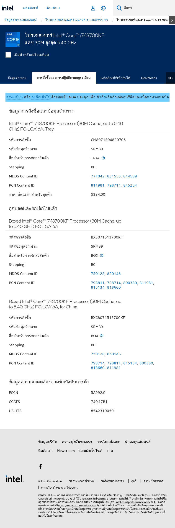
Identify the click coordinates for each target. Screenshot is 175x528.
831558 (114, 176)
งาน (110, 451)
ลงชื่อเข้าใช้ (40, 97)
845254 (130, 185)
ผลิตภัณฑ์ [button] (30, 8)
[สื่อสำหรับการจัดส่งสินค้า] (103, 158)
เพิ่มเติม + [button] (53, 8)
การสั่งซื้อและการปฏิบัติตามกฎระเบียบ (63, 78)
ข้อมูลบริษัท (47, 442)
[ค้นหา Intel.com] (148, 8)
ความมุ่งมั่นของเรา (77, 442)
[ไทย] (103, 8)
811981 (98, 185)
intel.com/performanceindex (133, 502)
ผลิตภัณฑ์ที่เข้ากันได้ (115, 78)
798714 (114, 185)
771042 (98, 176)
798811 (98, 283)
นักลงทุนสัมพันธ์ (138, 442)
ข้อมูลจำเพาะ (17, 78)
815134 (98, 287)
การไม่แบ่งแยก (108, 442)
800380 (130, 283)
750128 (98, 274)
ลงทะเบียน (14, 97)
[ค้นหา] (119, 8)
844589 (130, 176)
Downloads (149, 78)
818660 (114, 287)
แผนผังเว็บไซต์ (90, 451)
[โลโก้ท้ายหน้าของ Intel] (14, 478)
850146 (114, 274)
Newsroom (66, 451)
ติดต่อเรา (45, 451)
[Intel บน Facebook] (40, 467)
